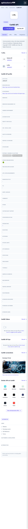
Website (4, 426)
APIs (7, 7)
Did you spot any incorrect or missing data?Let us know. (11, 454)
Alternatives (5, 445)
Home (2, 7)
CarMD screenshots (7, 353)
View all (24, 53)
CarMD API (19, 7)
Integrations (22, 34)
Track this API (20, 28)
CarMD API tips (5, 339)
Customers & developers (8, 437)
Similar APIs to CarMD (8, 380)
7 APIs (3, 53)
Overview (4, 34)
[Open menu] (25, 2)
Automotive (12, 7)
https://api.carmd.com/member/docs (11, 87)
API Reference (5, 431)
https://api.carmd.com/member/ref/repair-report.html (14, 93)
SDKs (15, 34)
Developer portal (5, 429)
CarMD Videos (5, 319)
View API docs (8, 28)
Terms (3, 434)
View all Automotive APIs (14, 410)
